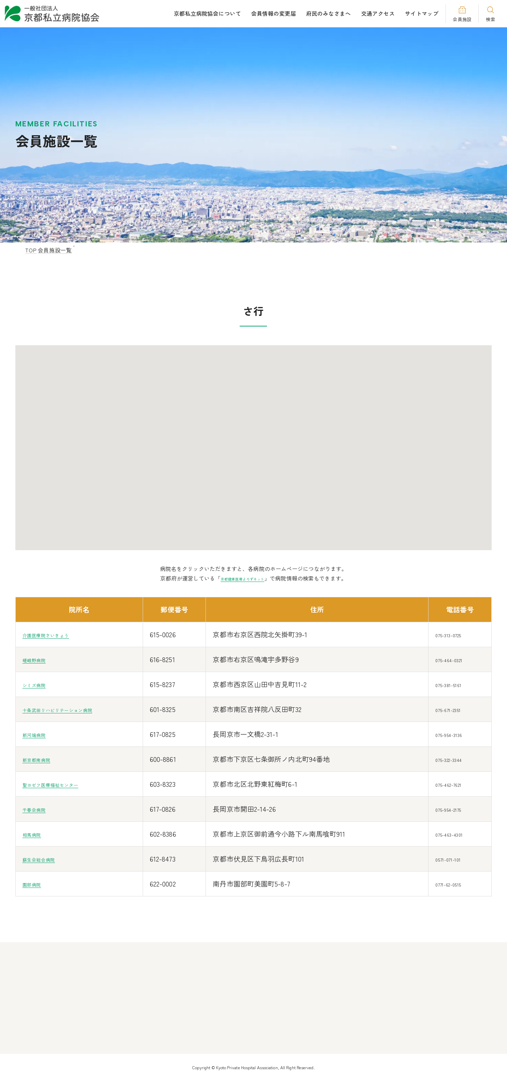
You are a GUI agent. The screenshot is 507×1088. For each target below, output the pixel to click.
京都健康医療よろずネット (242, 578)
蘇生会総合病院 (47, 859)
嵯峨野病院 (40, 659)
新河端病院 (40, 734)
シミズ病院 (40, 684)
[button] (242, 447)
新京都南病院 (44, 759)
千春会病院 (40, 809)
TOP (31, 250)
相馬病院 (37, 834)
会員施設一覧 (62, 250)
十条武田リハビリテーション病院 (75, 709)
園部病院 (37, 884)
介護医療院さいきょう (58, 634)
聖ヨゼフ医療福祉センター (65, 784)
